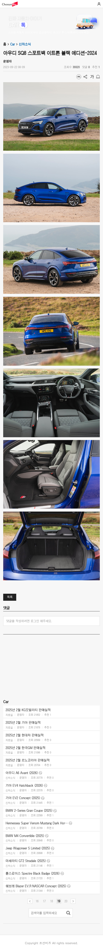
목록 (10, 597)
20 (66, 901)
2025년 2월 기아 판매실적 (23, 723)
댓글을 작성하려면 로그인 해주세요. (29, 621)
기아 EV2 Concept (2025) (23, 798)
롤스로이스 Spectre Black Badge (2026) (33, 873)
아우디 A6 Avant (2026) (22, 773)
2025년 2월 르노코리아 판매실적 (28, 760)
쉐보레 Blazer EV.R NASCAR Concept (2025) (36, 886)
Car (14, 44)
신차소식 (25, 44)
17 (44, 901)
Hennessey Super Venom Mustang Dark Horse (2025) (37, 823)
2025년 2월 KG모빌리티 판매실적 (28, 710)
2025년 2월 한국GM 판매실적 (25, 748)
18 (51, 901)
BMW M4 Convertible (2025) (25, 836)
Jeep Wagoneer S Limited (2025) (28, 848)
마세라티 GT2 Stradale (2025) (26, 861)
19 (58, 901)
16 (37, 901)
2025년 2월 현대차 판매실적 (25, 735)
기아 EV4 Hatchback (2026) (24, 785)
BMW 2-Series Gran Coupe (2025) (29, 811)
